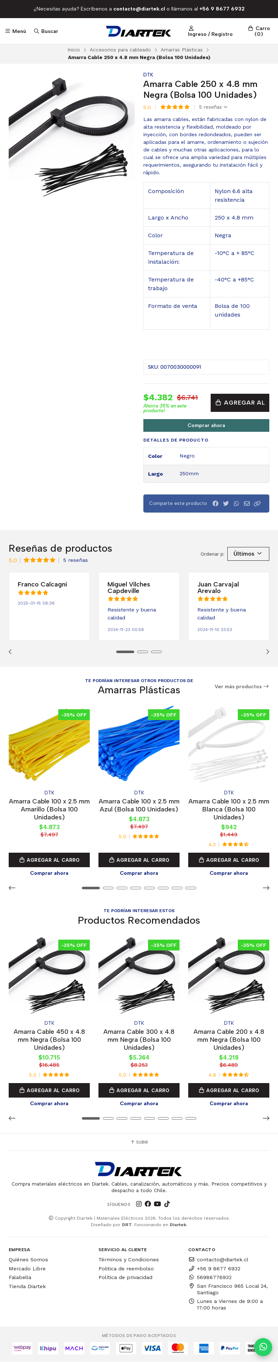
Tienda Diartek (27, 1286)
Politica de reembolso (126, 1268)
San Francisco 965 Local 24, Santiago (228, 1289)
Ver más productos (242, 686)
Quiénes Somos (28, 1259)
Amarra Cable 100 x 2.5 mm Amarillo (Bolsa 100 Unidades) (49, 809)
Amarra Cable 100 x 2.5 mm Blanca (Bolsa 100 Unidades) (229, 809)
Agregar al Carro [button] (49, 860)
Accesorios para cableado (120, 50)
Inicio (73, 50)
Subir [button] (139, 1142)
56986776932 (210, 1277)
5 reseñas (213, 107)
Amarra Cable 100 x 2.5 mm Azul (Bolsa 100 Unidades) (139, 805)
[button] (257, 504)
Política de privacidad (125, 1277)
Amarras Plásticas (182, 50)
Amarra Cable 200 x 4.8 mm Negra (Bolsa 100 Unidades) (229, 1039)
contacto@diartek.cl (218, 1259)
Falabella (20, 1277)
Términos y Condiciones (128, 1259)
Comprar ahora (206, 425)
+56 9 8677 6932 (214, 1268)
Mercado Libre (27, 1268)
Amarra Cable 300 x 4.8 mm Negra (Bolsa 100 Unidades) (139, 1039)
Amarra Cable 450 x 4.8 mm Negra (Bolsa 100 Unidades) (49, 1039)
